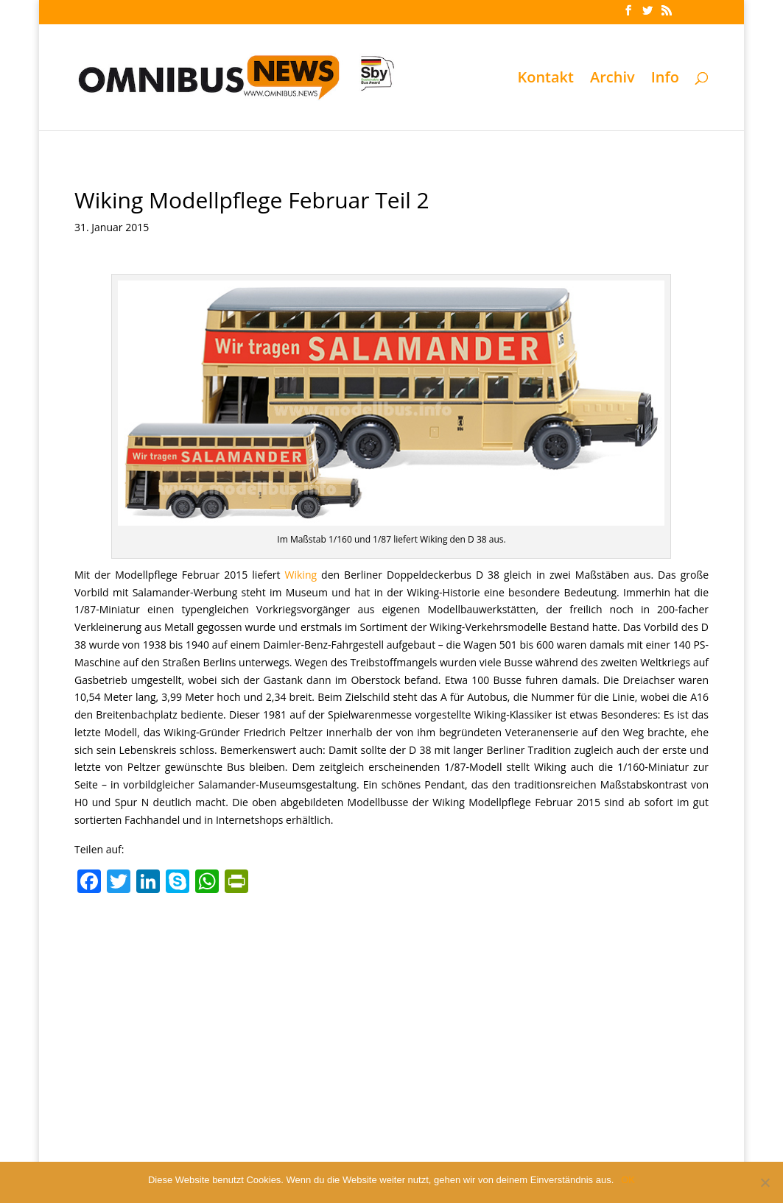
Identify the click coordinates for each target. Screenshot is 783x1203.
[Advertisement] (391, 1011)
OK (628, 1179)
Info (665, 79)
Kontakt (545, 79)
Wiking (301, 575)
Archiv (612, 79)
